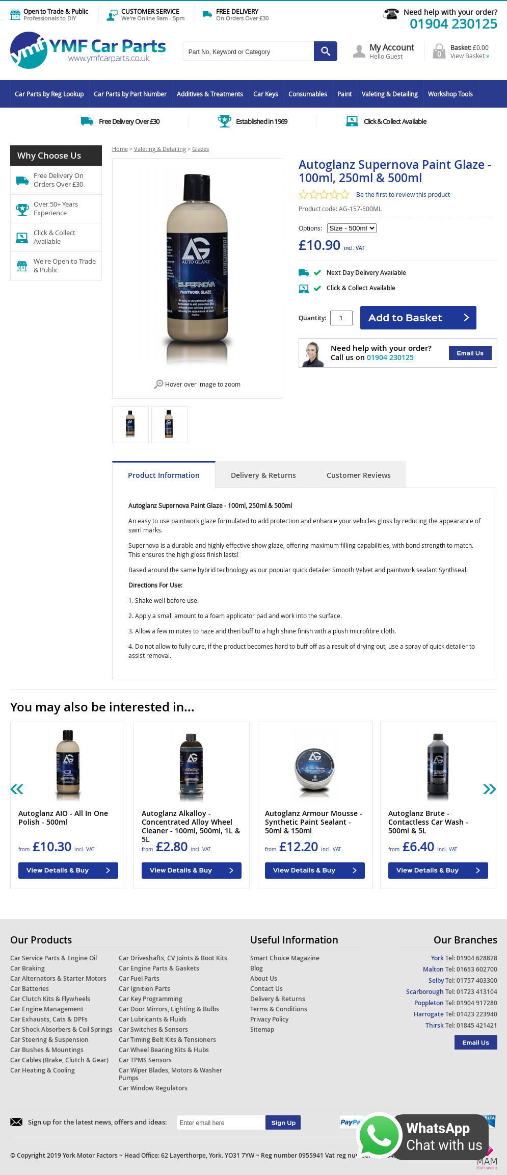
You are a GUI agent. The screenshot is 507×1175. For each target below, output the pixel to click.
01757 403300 (477, 980)
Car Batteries (29, 988)
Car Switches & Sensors (153, 1029)
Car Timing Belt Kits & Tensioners (167, 1039)
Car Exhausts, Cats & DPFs (49, 1019)
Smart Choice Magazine (284, 958)
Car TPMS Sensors (145, 1060)
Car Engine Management (47, 1009)
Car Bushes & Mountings (47, 1049)
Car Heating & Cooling (42, 1070)
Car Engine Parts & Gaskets (159, 968)
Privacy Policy (269, 1019)
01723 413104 (477, 991)
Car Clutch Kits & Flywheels (50, 998)
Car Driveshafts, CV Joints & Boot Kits (173, 958)
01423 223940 (477, 1014)
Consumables (307, 94)
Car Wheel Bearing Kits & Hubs (164, 1049)
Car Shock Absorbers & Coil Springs (61, 1029)
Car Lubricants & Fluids (152, 1019)
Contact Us (266, 988)
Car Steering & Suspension (49, 1039)
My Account (391, 47)
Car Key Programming (150, 998)
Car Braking (27, 968)
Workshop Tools (450, 94)
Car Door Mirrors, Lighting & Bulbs (169, 1009)
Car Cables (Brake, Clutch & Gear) (59, 1060)
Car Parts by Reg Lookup (49, 94)
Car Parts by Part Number (130, 94)
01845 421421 (477, 1025)
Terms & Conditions (278, 1009)
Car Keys (265, 94)
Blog (256, 968)
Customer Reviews (359, 475)
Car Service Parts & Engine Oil (53, 958)
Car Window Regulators (153, 1088)
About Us (263, 978)
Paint (344, 94)
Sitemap (262, 1029)
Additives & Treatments (210, 94)
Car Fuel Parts (139, 978)
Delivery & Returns (263, 475)
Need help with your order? (450, 12)
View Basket (470, 56)
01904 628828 (477, 958)
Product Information (164, 475)
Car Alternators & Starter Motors (58, 978)
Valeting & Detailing (390, 94)
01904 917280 (477, 1003)
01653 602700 (477, 969)
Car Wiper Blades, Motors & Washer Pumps (170, 1074)
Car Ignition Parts (144, 988)
